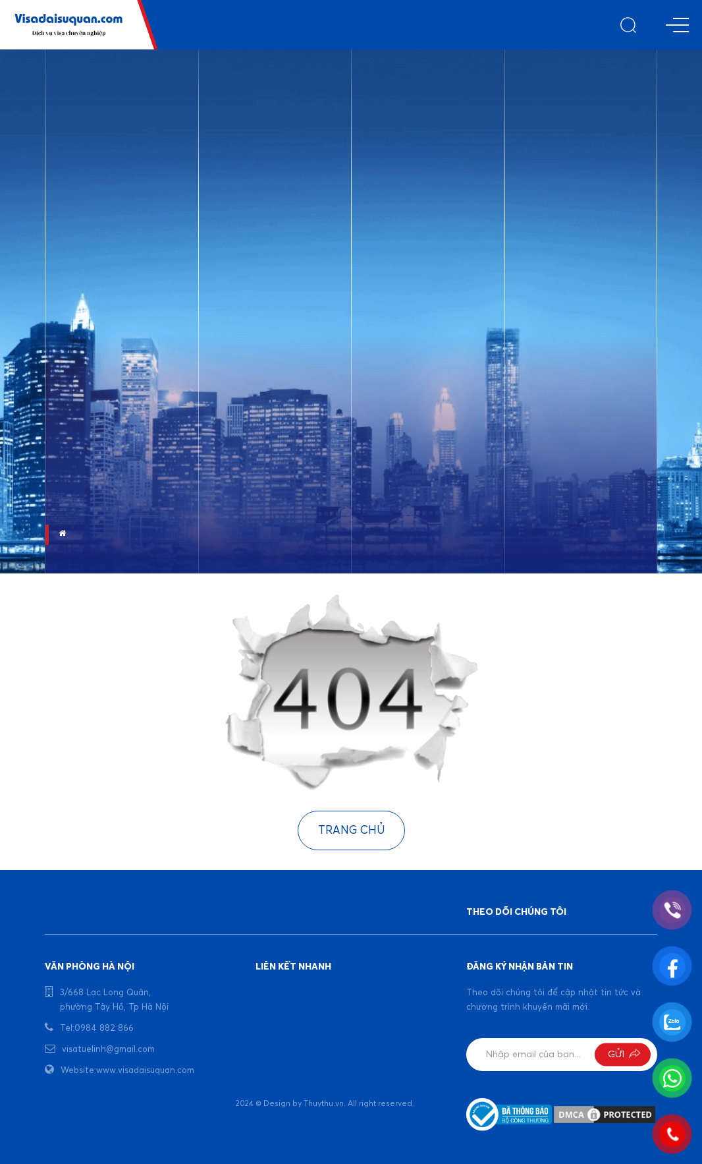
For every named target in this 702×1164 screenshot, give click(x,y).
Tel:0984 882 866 (97, 1028)
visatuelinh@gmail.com (108, 1049)
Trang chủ (351, 830)
